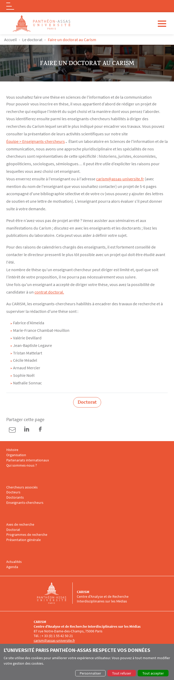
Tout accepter (153, 673)
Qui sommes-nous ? (21, 465)
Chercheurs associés (22, 487)
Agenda (12, 567)
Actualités (14, 562)
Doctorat (13, 530)
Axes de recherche (20, 524)
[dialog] (87, 662)
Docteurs (13, 492)
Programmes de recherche (26, 534)
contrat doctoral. (49, 292)
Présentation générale (23, 540)
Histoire (12, 450)
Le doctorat (32, 39)
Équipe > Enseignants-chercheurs (35, 141)
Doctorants (15, 497)
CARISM (83, 591)
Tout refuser (121, 673)
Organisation (16, 455)
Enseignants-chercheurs (24, 502)
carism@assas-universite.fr (120, 178)
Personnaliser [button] (90, 673)
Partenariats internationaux (27, 460)
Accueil (10, 39)
